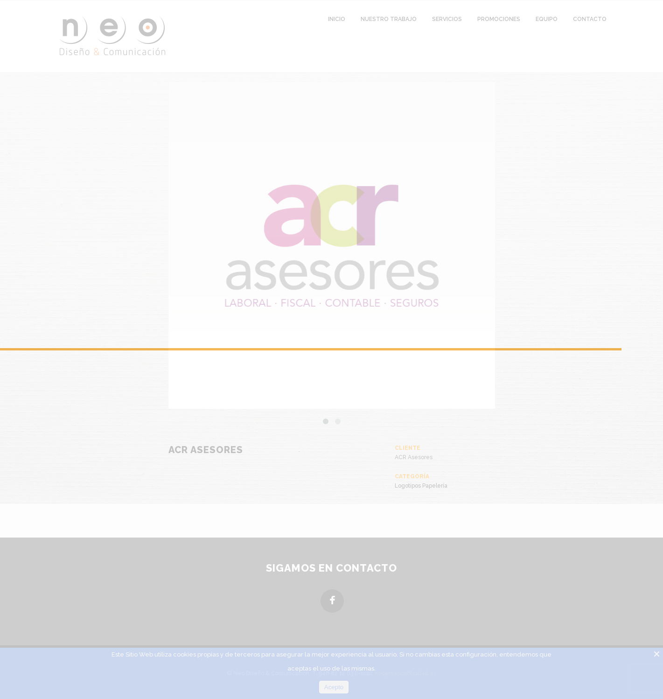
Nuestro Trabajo (389, 19)
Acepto (334, 687)
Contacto (590, 19)
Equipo (547, 19)
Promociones (498, 19)
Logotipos (408, 485)
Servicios (447, 19)
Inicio (336, 19)
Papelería (434, 485)
